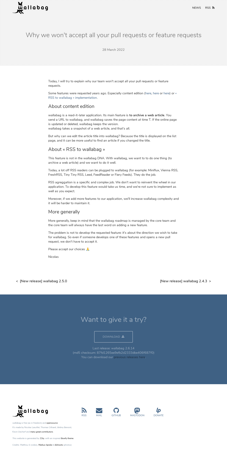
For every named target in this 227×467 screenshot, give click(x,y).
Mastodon (137, 413)
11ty (42, 438)
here (148, 93)
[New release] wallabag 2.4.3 (183, 281)
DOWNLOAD (113, 337)
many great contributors (41, 431)
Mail (99, 413)
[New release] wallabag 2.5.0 (43, 281)
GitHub (116, 413)
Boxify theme (67, 438)
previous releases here (129, 357)
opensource (52, 423)
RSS (210, 8)
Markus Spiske (45, 444)
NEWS (196, 8)
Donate (159, 413)
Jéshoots (59, 444)
